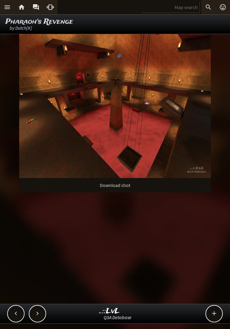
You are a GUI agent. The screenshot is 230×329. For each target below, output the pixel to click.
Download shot (115, 185)
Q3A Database (117, 317)
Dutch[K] (23, 28)
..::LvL (109, 311)
